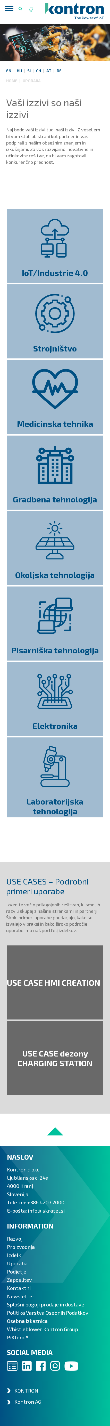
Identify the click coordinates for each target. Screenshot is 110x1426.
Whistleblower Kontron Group (42, 1329)
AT (48, 70)
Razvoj (14, 1238)
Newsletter (21, 1296)
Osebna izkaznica (27, 1321)
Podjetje (16, 1271)
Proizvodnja (21, 1247)
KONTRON (26, 1390)
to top (55, 1131)
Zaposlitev (19, 1280)
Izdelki (14, 1255)
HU (19, 70)
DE (59, 70)
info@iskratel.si (46, 1210)
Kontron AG (27, 1401)
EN (8, 70)
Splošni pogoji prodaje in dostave (45, 1304)
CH (38, 70)
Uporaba (32, 80)
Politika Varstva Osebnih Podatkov (47, 1313)
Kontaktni (19, 1288)
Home (12, 80)
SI (29, 70)
